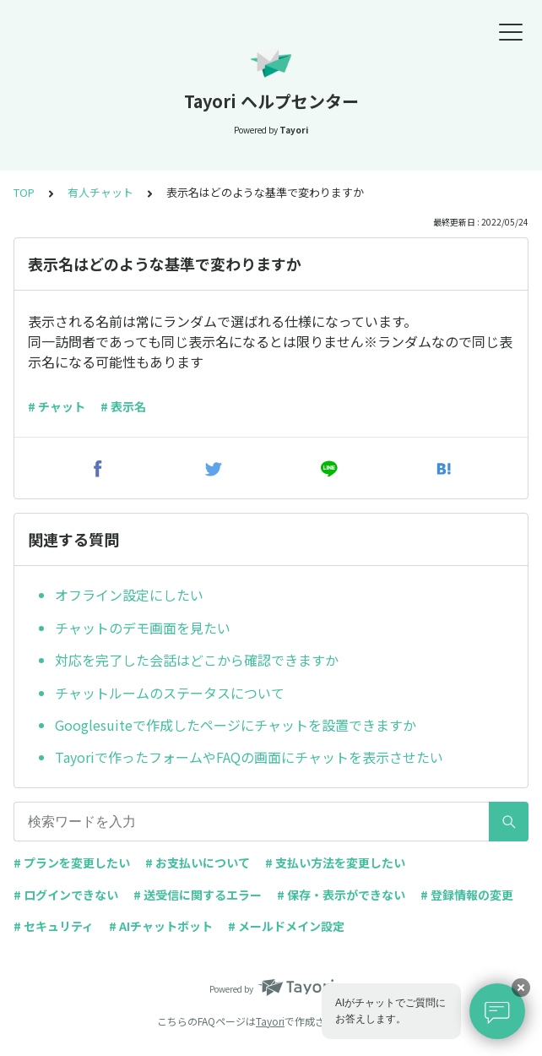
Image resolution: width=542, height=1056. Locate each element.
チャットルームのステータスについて (170, 693)
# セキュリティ (54, 925)
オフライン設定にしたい (129, 595)
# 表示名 (123, 406)
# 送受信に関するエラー (197, 894)
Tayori (270, 1021)
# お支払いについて (197, 862)
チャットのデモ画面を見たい (142, 628)
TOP (24, 192)
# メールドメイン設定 (286, 925)
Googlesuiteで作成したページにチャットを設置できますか (235, 725)
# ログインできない (66, 894)
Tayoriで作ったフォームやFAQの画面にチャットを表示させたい (249, 757)
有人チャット (100, 192)
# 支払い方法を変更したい (335, 862)
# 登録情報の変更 (466, 894)
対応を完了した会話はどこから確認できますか (197, 660)
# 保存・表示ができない (341, 894)
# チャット (56, 406)
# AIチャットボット (161, 925)
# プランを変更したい (72, 862)
